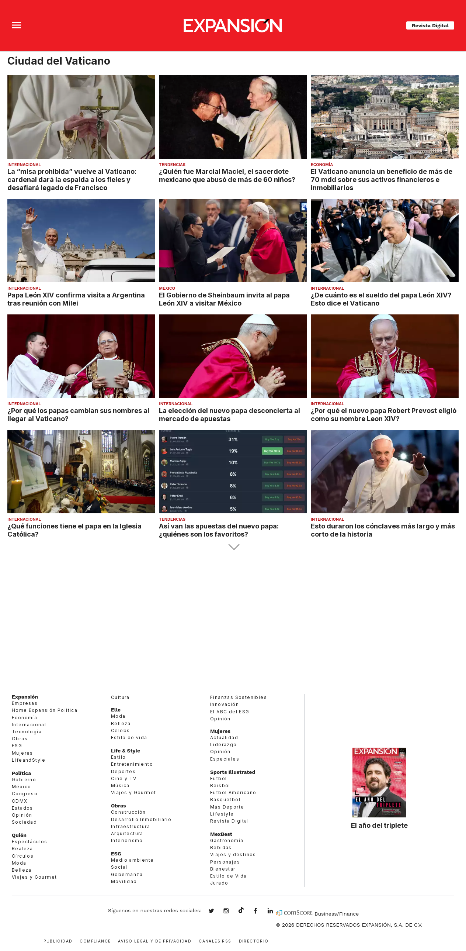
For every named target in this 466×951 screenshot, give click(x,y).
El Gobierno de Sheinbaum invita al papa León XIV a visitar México (224, 299)
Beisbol (220, 785)
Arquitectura (127, 833)
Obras (20, 738)
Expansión (25, 697)
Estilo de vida (129, 737)
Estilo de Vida (228, 876)
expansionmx (216, 911)
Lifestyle (222, 814)
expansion (275, 911)
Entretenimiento (132, 764)
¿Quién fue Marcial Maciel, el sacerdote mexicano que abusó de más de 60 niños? (227, 175)
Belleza (22, 870)
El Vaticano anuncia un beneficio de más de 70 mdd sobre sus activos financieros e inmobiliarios (381, 179)
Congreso (25, 793)
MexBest (221, 834)
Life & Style (125, 751)
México (167, 288)
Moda (19, 863)
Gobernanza (127, 874)
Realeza (22, 848)
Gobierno (24, 779)
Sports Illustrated (232, 772)
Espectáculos (30, 841)
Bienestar (223, 869)
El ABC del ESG (230, 711)
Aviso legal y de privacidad (154, 940)
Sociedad (24, 822)
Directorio (254, 940)
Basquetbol (225, 799)
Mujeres (22, 753)
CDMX (20, 801)
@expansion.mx (241, 910)
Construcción (128, 812)
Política (21, 773)
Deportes (123, 771)
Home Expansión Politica (44, 710)
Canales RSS (215, 940)
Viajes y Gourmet (34, 877)
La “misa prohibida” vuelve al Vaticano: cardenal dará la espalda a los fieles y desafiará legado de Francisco (71, 179)
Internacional (24, 164)
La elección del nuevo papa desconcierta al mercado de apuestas (229, 414)
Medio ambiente (132, 860)
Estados (22, 808)
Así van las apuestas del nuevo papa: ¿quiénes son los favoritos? (219, 530)
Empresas (25, 703)
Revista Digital (430, 25)
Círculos (23, 856)
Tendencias (172, 164)
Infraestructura (130, 826)
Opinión (22, 815)
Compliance (95, 940)
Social (119, 867)
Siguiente (233, 547)
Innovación (224, 704)
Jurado (219, 883)
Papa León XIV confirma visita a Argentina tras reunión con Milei (76, 299)
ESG (17, 745)
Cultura (120, 697)
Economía (322, 164)
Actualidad (224, 737)
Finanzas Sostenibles (238, 697)
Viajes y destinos (233, 854)
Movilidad (124, 881)
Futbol (218, 778)
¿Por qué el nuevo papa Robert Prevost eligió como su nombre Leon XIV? (383, 414)
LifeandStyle (29, 760)
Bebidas (221, 847)
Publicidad (58, 940)
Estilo (118, 757)
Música (120, 785)
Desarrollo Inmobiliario (141, 819)
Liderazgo (223, 744)
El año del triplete (379, 825)
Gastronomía (226, 840)
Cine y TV (124, 778)
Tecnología (27, 731)
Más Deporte (227, 807)
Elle (116, 710)
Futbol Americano (233, 792)
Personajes (225, 862)
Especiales (224, 759)
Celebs (120, 730)
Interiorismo (127, 840)
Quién (19, 835)
